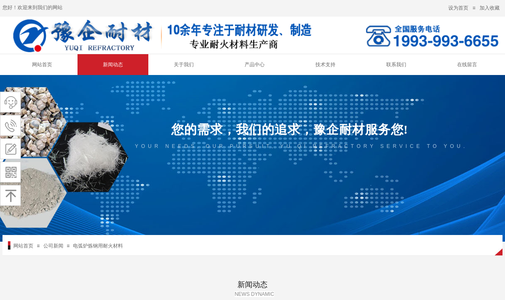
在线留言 (467, 65)
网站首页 (42, 65)
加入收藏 (490, 8)
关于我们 (184, 65)
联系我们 (396, 65)
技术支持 (325, 65)
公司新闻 (53, 246)
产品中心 (255, 65)
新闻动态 (113, 65)
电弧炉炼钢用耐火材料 (98, 246)
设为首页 (458, 8)
